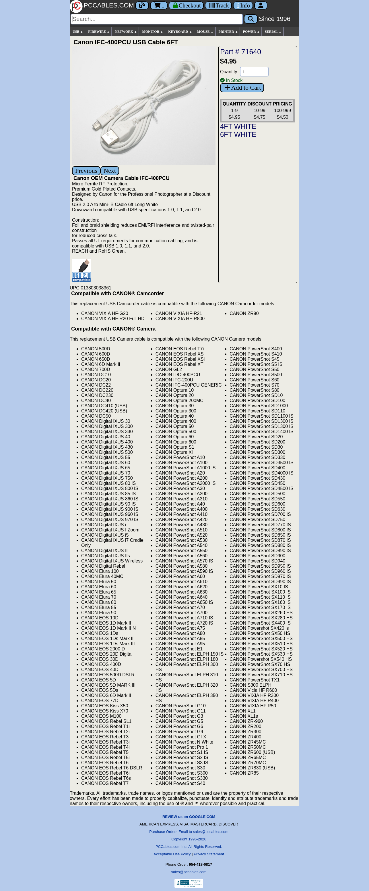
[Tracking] (218, 5)
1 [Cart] (158, 5)
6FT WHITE (238, 134)
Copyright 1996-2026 (188, 839)
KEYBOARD (180, 32)
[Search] (157, 19)
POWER (251, 32)
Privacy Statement (209, 854)
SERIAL (273, 32)
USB (78, 32)
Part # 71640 (240, 52)
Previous (86, 170)
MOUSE (205, 32)
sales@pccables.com (188, 872)
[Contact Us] (243, 5)
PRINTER (228, 32)
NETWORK (126, 32)
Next (110, 170)
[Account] (260, 5)
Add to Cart (242, 87)
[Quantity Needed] (254, 71)
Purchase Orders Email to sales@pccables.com (188, 831)
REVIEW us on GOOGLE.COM (188, 817)
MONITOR (152, 32)
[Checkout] (186, 5)
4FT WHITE (238, 126)
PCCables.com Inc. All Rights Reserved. (189, 846)
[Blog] (142, 5)
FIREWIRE (99, 32)
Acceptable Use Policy (172, 854)
